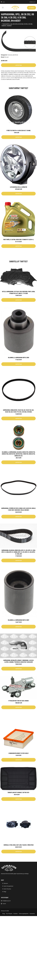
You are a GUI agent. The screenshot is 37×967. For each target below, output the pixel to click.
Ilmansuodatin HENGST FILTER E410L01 (18, 753)
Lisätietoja (18, 65)
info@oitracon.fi (32, 2)
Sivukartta (32, 913)
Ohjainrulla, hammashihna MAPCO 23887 (18, 620)
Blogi (5, 891)
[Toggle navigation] (3, 7)
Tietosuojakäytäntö (23, 913)
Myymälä (31, 7)
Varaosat (9, 55)
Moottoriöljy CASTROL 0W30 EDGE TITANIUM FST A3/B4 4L (18, 239)
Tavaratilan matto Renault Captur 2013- (18, 792)
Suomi (4, 2)
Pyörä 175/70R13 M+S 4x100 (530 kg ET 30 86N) (18, 130)
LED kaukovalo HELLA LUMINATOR (18, 187)
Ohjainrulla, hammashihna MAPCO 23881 (18, 357)
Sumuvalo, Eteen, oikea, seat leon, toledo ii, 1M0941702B (18, 845)
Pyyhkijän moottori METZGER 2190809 (18, 701)
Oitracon (6, 883)
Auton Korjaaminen (8, 886)
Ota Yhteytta (9, 913)
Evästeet (15, 913)
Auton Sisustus (7, 889)
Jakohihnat (15, 55)
